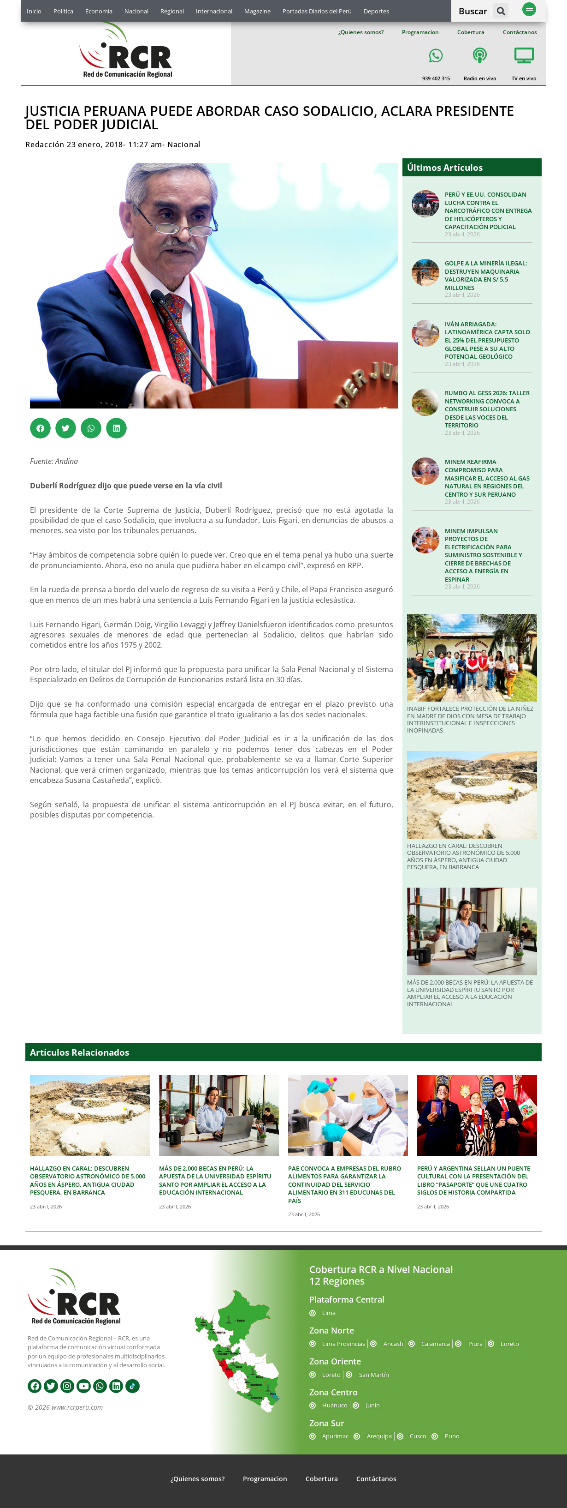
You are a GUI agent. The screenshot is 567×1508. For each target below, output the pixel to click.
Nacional (136, 11)
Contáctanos (520, 32)
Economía (98, 11)
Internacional (214, 11)
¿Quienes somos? (361, 32)
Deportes (376, 11)
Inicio (34, 11)
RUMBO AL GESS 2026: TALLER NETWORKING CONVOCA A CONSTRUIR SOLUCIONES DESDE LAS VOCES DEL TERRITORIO (487, 409)
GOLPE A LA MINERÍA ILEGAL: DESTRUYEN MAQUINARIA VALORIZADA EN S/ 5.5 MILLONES (486, 275)
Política (63, 11)
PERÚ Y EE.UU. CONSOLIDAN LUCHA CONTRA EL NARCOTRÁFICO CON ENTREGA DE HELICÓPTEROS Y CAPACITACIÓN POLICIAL (488, 210)
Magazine (257, 11)
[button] (500, 10)
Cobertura (470, 32)
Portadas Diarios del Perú (317, 11)
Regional (172, 11)
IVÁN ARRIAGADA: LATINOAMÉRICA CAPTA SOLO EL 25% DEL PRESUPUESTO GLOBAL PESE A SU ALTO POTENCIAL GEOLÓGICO (487, 340)
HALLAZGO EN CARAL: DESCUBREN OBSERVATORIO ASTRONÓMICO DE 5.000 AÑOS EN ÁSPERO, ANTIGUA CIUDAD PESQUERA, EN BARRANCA (463, 856)
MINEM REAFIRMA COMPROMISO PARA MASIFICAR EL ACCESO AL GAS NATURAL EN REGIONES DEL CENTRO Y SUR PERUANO (487, 477)
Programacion (420, 32)
